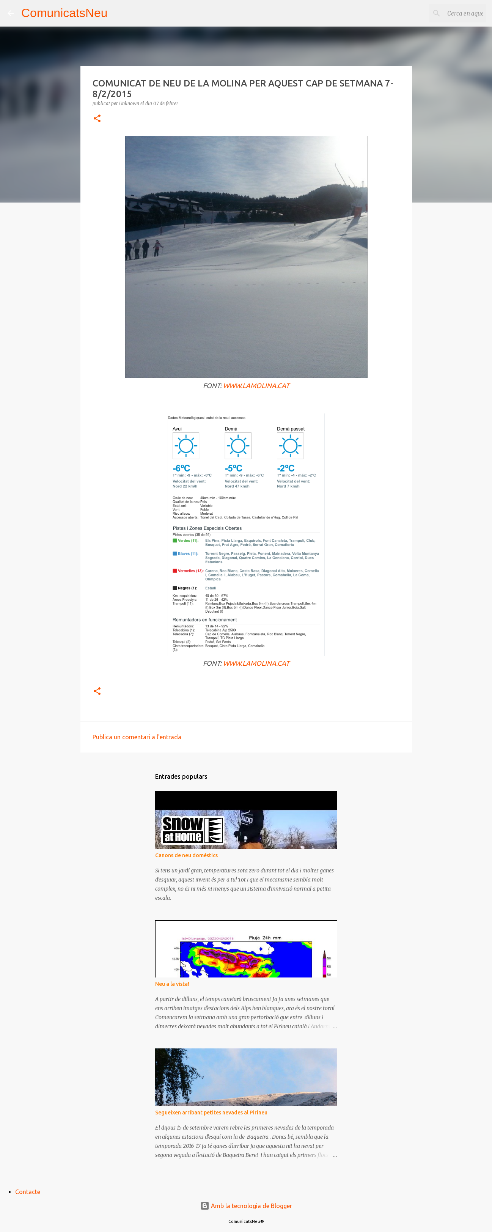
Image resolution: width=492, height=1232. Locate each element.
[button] (97, 119)
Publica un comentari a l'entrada (137, 737)
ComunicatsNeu (64, 13)
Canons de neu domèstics (186, 855)
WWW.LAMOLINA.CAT (256, 385)
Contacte (27, 1191)
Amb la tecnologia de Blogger (246, 1205)
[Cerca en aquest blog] (446, 13)
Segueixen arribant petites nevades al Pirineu (211, 1112)
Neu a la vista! (172, 984)
